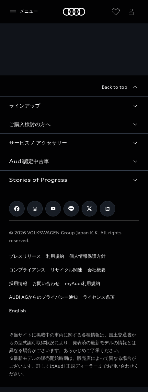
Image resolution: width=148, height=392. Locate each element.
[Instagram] (35, 208)
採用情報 (18, 283)
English (17, 310)
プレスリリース (25, 256)
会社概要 (96, 269)
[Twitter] (89, 208)
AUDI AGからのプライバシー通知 (43, 297)
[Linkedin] (107, 208)
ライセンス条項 (99, 297)
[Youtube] (53, 208)
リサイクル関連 (66, 269)
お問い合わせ (46, 283)
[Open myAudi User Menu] (131, 12)
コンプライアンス (27, 269)
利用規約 (55, 256)
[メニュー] (23, 11)
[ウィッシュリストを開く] (115, 12)
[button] (74, 105)
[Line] (71, 208)
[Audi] (74, 12)
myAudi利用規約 (82, 283)
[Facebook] (17, 208)
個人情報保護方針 (87, 256)
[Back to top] (120, 87)
